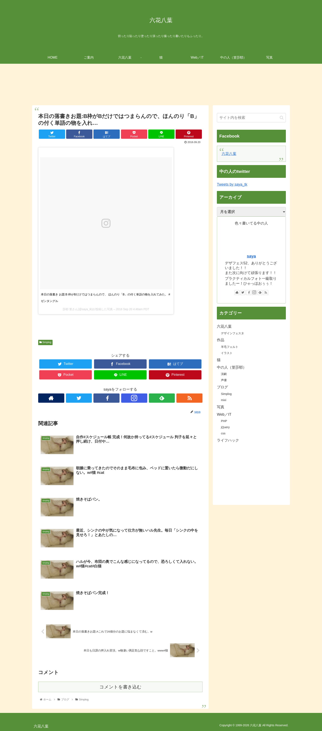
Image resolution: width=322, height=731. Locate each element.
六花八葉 (229, 154)
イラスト (226, 353)
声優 (224, 380)
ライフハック (228, 440)
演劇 (224, 374)
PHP (224, 421)
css (223, 433)
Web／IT (224, 414)
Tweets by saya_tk (232, 184)
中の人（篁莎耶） (231, 367)
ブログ (222, 387)
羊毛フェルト (229, 346)
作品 (220, 340)
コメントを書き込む (120, 686)
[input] (251, 117)
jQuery (225, 427)
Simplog (45, 342)
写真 (220, 407)
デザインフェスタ (232, 333)
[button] (281, 117)
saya (251, 256)
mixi (223, 400)
